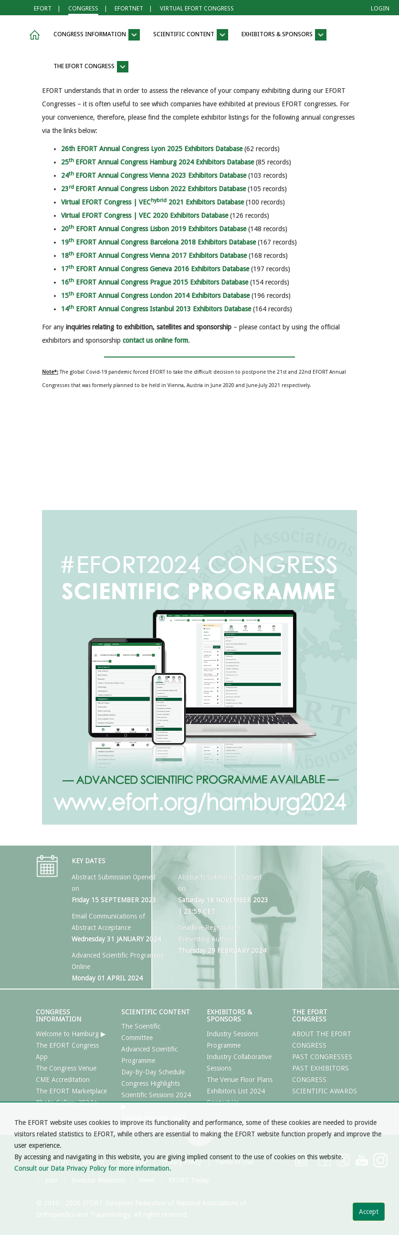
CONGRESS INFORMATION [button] (96, 35)
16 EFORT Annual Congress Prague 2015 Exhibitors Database (154, 282)
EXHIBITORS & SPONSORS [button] (284, 35)
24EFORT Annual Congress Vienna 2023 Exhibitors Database (153, 175)
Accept (368, 1211)
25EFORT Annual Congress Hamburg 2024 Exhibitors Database (157, 162)
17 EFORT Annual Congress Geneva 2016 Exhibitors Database (155, 269)
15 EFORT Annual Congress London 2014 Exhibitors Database (155, 295)
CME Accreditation (63, 1079)
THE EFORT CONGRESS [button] (90, 66)
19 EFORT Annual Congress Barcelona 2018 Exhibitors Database (158, 242)
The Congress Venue (66, 1068)
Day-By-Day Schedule (153, 1072)
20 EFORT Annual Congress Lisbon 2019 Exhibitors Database (153, 229)
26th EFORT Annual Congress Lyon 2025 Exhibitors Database (151, 149)
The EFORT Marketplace (71, 1091)
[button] (33, 35)
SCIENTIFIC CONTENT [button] (190, 35)
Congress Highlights (150, 1083)
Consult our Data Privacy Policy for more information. (92, 1168)
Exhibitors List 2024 (236, 1091)
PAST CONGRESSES (322, 1057)
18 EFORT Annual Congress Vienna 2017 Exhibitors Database (154, 255)
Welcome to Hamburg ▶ (71, 1034)
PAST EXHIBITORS (320, 1068)
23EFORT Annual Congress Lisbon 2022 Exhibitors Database (153, 189)
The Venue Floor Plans (240, 1079)
